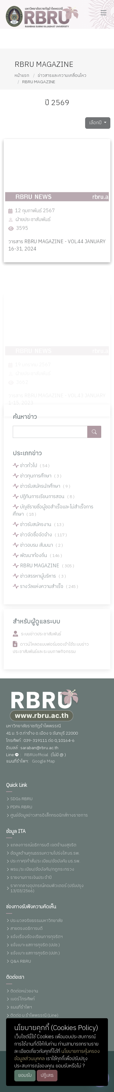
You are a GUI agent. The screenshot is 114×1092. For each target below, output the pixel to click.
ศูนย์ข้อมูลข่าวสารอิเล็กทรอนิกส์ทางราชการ (49, 815)
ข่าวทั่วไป (35, 469)
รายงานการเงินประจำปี (31, 877)
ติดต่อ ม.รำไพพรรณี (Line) (34, 1015)
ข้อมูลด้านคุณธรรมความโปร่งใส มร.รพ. (45, 853)
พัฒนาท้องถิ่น (41, 559)
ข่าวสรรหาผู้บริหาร (43, 579)
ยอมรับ (25, 1075)
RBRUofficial (36, 755)
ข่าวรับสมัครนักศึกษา (45, 489)
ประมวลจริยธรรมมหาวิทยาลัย (36, 920)
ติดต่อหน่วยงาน (24, 991)
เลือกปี (96, 126)
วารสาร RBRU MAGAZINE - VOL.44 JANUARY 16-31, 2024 (56, 256)
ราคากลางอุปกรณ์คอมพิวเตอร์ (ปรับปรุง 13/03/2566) (47, 888)
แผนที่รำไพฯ (21, 1007)
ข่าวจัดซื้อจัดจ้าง (43, 538)
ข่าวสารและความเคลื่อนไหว (62, 75)
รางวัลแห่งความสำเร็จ (49, 589)
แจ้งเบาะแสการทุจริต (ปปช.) (35, 945)
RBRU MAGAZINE (38, 81)
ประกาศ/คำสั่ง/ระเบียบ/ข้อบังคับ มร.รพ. (45, 861)
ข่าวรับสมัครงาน (42, 528)
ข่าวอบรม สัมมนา (41, 548)
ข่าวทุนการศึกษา (40, 479)
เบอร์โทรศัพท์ (22, 999)
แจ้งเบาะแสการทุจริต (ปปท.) (35, 953)
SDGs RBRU (21, 799)
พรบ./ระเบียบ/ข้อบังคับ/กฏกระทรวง (42, 869)
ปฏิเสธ (47, 1075)
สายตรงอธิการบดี (26, 928)
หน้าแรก (22, 75)
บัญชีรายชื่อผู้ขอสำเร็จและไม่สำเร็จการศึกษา (53, 513)
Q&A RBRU (20, 961)
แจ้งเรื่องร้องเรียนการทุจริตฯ (36, 937)
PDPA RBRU (21, 807)
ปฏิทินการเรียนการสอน (47, 500)
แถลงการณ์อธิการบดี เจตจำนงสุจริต (43, 845)
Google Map (43, 761)
